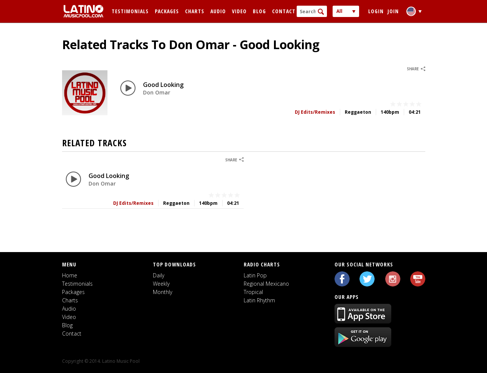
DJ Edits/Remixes (315, 112)
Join (393, 11)
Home (69, 275)
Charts (194, 11)
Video (239, 11)
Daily (158, 275)
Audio (218, 11)
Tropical (253, 292)
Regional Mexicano (266, 283)
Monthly (162, 292)
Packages (167, 11)
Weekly (161, 283)
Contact (284, 11)
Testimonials (130, 11)
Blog (259, 11)
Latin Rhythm (259, 300)
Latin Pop (255, 275)
